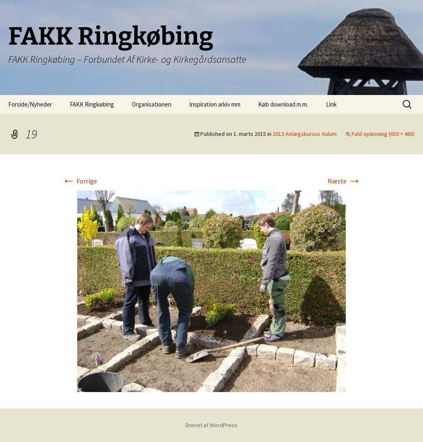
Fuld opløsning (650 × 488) (383, 134)
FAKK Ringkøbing (92, 104)
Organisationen (151, 104)
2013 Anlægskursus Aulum (305, 134)
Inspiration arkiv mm (214, 104)
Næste (344, 181)
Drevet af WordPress (211, 425)
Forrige (79, 181)
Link (331, 104)
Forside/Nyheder (30, 104)
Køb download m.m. (283, 104)
